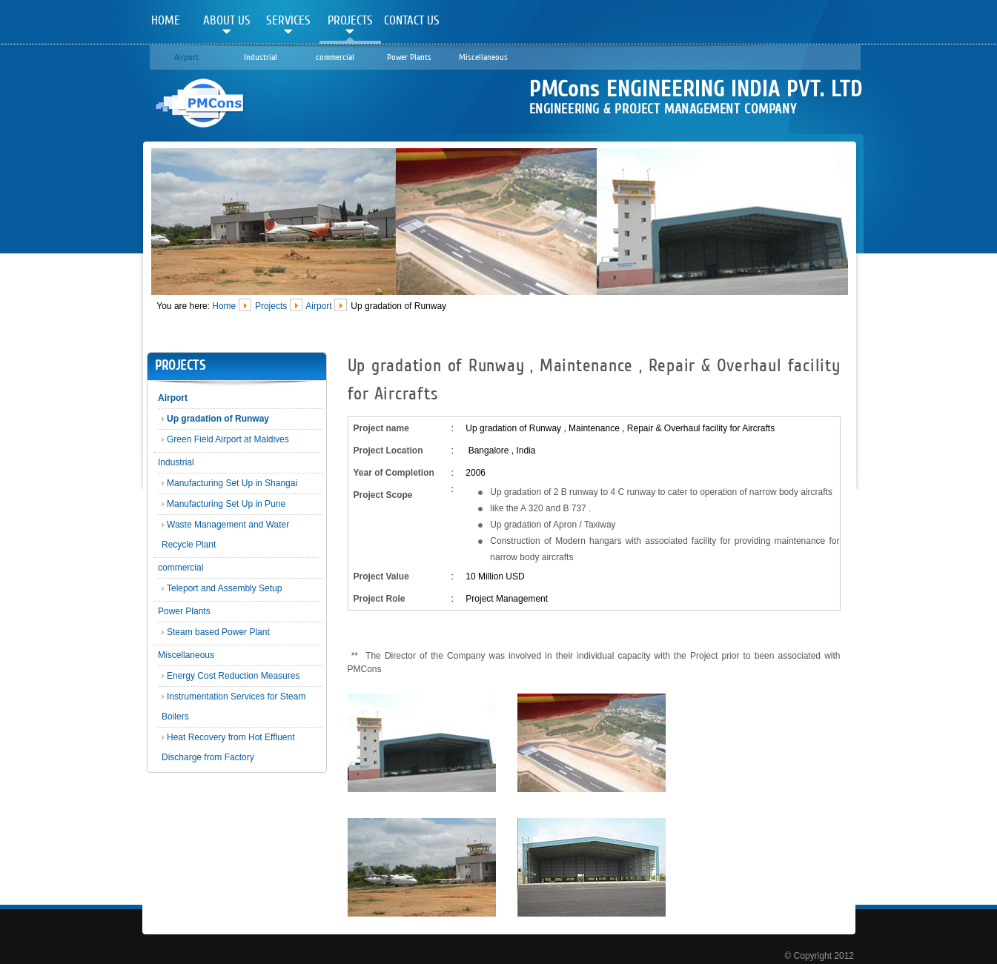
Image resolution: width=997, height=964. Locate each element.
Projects (350, 20)
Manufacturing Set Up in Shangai (232, 483)
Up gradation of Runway (218, 418)
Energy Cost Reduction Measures (233, 676)
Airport (186, 57)
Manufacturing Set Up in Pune (226, 504)
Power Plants (409, 57)
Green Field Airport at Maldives (228, 439)
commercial (335, 57)
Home (165, 20)
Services (288, 20)
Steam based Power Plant (218, 632)
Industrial (260, 57)
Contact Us (412, 20)
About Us (227, 20)
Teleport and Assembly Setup (224, 588)
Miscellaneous (483, 57)
